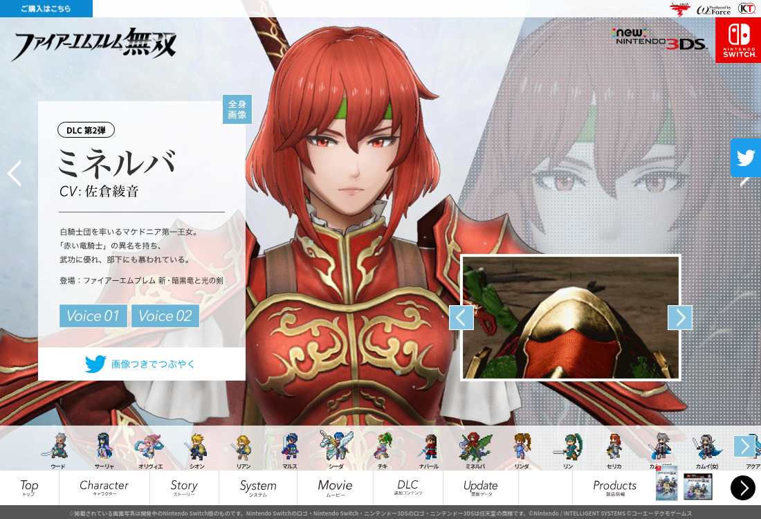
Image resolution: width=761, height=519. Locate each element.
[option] (570, 317)
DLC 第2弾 (89, 127)
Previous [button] (461, 317)
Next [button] (680, 317)
